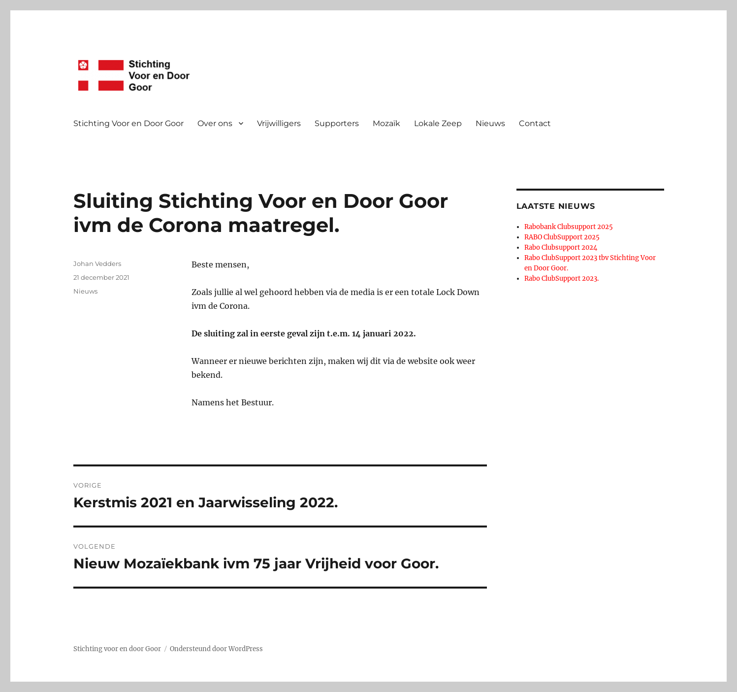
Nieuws (490, 123)
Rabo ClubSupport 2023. (561, 278)
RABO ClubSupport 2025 (562, 237)
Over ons (214, 123)
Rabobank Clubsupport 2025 (568, 227)
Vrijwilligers (279, 123)
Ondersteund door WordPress (216, 649)
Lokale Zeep (438, 123)
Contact (535, 123)
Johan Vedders (97, 263)
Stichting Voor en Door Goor (128, 123)
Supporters (337, 123)
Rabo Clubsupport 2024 (560, 247)
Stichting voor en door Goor (117, 649)
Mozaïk (386, 123)
